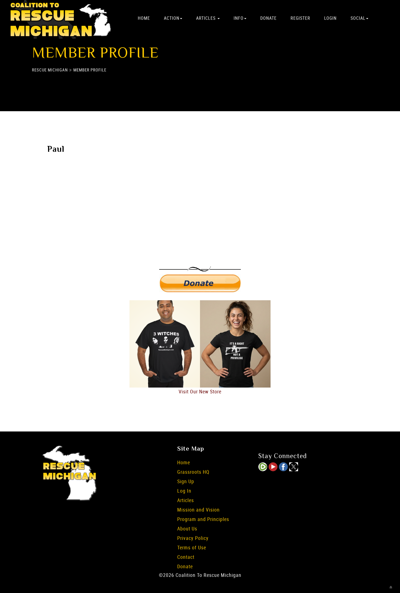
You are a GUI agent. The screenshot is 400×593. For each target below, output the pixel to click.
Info (240, 18)
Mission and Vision (198, 509)
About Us (187, 528)
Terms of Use (191, 547)
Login (330, 18)
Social (359, 18)
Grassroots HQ (193, 471)
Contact (185, 557)
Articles (208, 18)
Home (144, 18)
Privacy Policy (193, 538)
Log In (184, 490)
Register (300, 18)
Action (173, 18)
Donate (268, 18)
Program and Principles (203, 519)
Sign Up (185, 481)
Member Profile (89, 70)
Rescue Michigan (50, 70)
